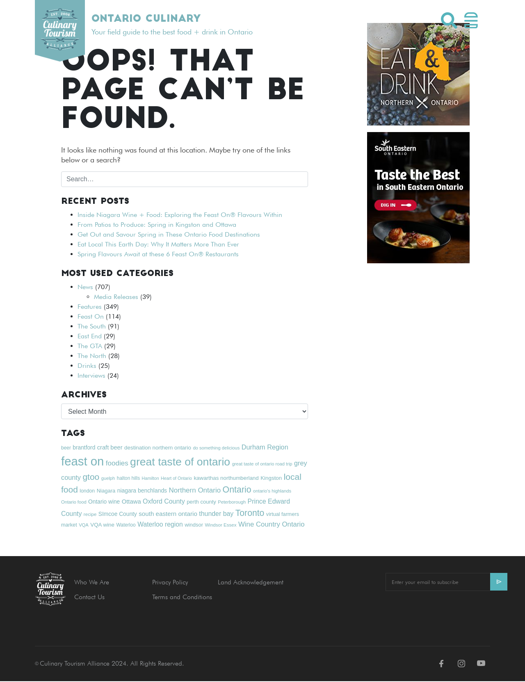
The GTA (90, 346)
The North (92, 356)
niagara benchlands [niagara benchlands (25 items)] (142, 490)
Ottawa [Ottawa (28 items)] (131, 501)
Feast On (91, 316)
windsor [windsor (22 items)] (194, 525)
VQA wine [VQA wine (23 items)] (102, 525)
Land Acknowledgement (250, 582)
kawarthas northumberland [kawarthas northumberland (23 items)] (226, 478)
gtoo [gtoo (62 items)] (90, 476)
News (85, 287)
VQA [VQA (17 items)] (84, 524)
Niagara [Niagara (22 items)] (106, 491)
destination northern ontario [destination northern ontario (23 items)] (157, 448)
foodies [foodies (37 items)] (117, 463)
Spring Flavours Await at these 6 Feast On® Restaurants (158, 254)
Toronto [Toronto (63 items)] (250, 513)
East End (90, 336)
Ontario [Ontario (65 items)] (237, 490)
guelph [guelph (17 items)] (108, 478)
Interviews (91, 375)
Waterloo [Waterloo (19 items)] (125, 525)
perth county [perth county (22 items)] (201, 502)
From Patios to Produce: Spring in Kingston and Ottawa (157, 224)
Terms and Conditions (182, 597)
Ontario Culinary (146, 19)
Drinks (87, 366)
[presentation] (448, 614)
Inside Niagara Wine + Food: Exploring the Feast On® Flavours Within (180, 215)
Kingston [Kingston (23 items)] (271, 478)
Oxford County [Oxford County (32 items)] (164, 501)
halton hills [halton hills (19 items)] (128, 478)
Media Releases (116, 297)
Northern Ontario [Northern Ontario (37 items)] (195, 490)
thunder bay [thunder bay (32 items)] (216, 513)
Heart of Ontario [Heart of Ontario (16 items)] (176, 478)
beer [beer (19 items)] (66, 448)
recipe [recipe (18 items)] (90, 514)
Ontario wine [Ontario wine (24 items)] (104, 502)
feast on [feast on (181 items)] (82, 461)
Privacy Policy (170, 582)
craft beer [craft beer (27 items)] (110, 447)
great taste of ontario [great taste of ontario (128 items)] (180, 462)
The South (92, 326)
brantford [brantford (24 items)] (84, 448)
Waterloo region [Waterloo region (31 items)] (160, 524)
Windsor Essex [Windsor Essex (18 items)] (220, 524)
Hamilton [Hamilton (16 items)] (150, 478)
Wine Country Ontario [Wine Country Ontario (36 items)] (271, 524)
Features (90, 306)
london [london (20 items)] (87, 491)
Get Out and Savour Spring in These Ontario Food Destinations (169, 234)
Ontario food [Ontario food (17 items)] (74, 502)
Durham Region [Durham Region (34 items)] (265, 447)
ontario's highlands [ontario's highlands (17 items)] (272, 490)
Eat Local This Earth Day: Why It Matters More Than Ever (158, 244)
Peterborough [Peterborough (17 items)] (232, 502)
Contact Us (89, 597)
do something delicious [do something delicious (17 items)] (216, 447)
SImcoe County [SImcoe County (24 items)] (117, 514)
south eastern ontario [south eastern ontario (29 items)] (168, 513)
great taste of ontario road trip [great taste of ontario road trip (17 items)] (262, 463)
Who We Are (91, 582)
